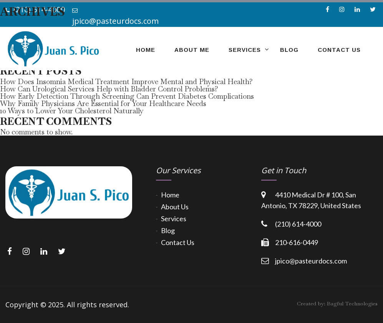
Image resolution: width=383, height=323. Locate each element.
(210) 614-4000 (298, 224)
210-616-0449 (296, 242)
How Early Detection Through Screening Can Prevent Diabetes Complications (127, 96)
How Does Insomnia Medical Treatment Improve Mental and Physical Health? (126, 81)
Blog (289, 49)
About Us (175, 206)
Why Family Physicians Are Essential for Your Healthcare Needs (103, 103)
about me (191, 49)
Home (170, 194)
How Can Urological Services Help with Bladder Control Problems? (109, 89)
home (145, 49)
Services (245, 49)
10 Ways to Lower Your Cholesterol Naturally (72, 111)
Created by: (337, 303)
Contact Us (339, 49)
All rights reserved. (98, 304)
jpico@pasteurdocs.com (311, 261)
